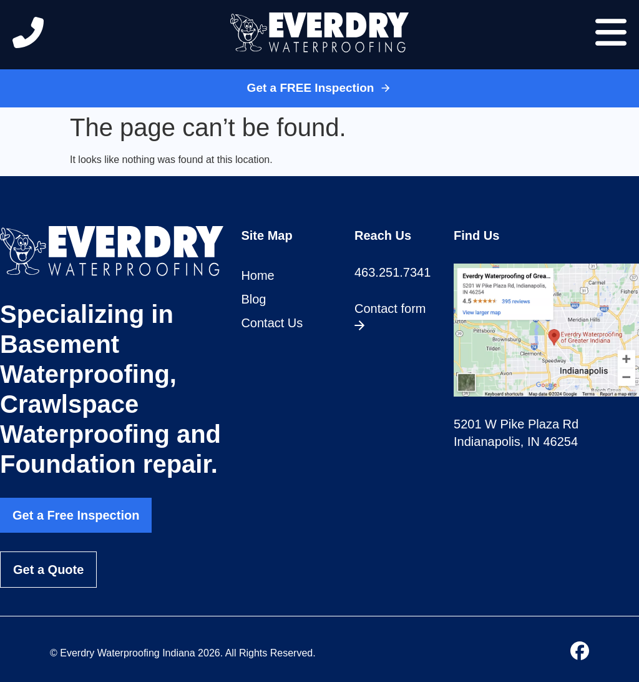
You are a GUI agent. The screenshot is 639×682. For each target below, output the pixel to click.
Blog (253, 299)
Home (257, 275)
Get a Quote (48, 569)
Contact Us (272, 323)
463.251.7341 (392, 272)
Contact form (390, 316)
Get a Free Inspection (75, 515)
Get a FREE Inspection (320, 88)
